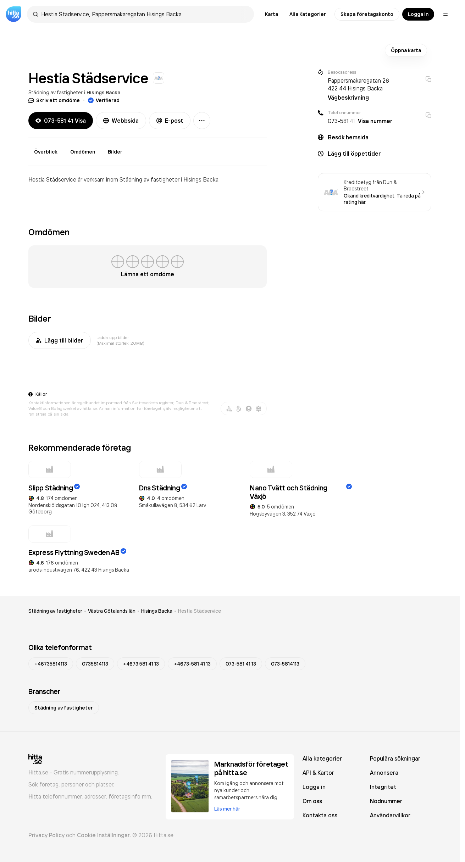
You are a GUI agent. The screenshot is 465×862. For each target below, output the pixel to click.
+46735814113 (50, 664)
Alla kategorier (322, 758)
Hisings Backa (103, 92)
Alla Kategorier (307, 14)
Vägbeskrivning (348, 97)
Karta (271, 14)
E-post (169, 120)
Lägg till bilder (59, 340)
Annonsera (384, 772)
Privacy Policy (46, 835)
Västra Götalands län (111, 611)
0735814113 (95, 664)
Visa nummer (375, 120)
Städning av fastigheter (55, 92)
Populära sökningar (395, 758)
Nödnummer (386, 801)
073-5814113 (285, 664)
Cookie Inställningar (103, 835)
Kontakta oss (320, 815)
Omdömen (82, 152)
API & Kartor (318, 772)
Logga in (418, 14)
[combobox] (144, 14)
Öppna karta (406, 50)
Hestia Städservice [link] (199, 611)
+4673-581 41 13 (192, 664)
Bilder (115, 152)
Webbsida (121, 120)
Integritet (383, 786)
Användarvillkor (390, 815)
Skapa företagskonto (367, 14)
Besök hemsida (348, 137)
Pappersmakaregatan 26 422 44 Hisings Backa (358, 84)
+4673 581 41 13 (141, 664)
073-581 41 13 (241, 664)
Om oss (312, 801)
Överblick (45, 152)
